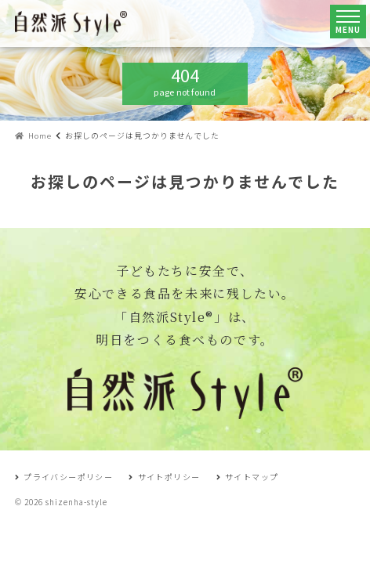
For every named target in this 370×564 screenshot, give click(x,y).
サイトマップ (247, 477)
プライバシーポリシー (64, 477)
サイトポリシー (164, 477)
